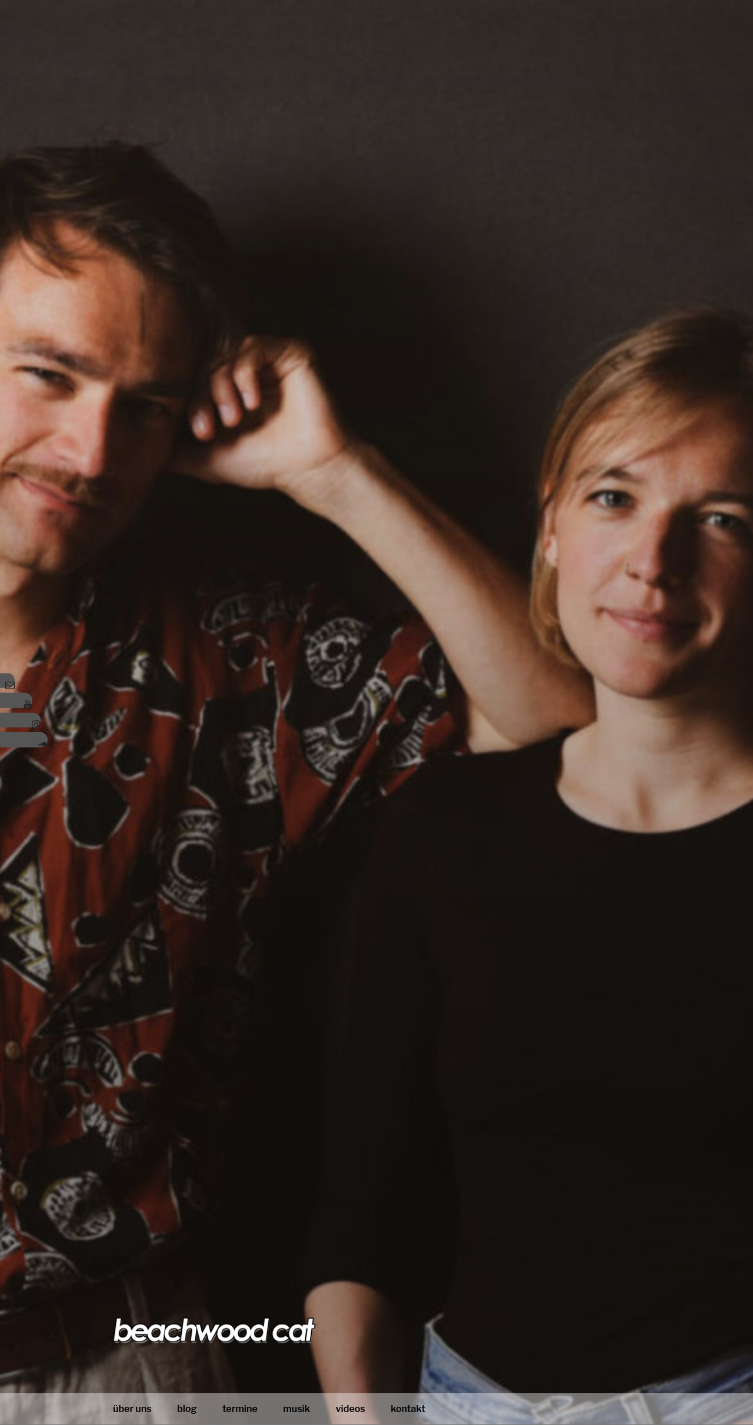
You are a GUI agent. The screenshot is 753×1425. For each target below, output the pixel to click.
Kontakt (408, 1408)
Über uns (132, 1408)
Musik (296, 1408)
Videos (350, 1408)
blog (186, 1408)
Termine (240, 1408)
